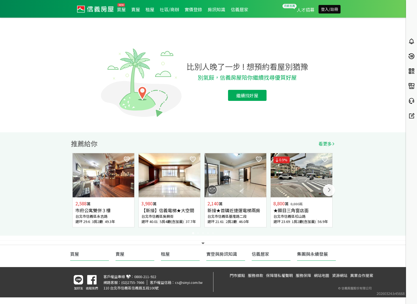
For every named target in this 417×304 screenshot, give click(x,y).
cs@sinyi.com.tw (188, 282)
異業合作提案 (361, 275)
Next (329, 190)
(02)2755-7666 (132, 282)
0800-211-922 (145, 276)
